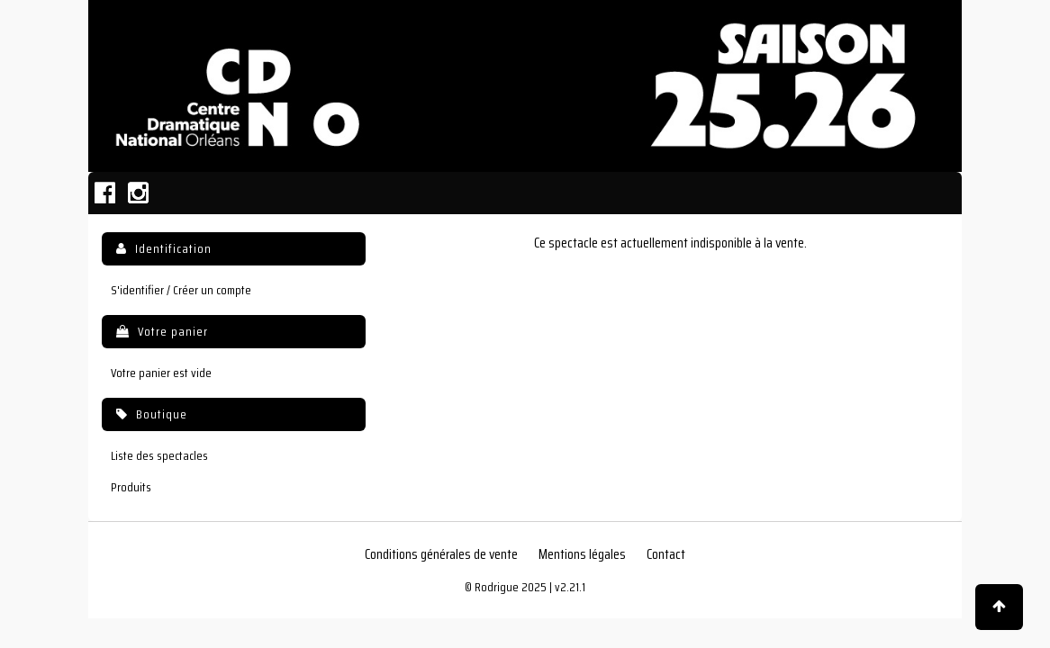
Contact (666, 554)
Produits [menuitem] (131, 487)
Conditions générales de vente (441, 554)
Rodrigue (497, 587)
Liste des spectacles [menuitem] (159, 455)
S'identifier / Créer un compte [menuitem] (181, 290)
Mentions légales (582, 554)
